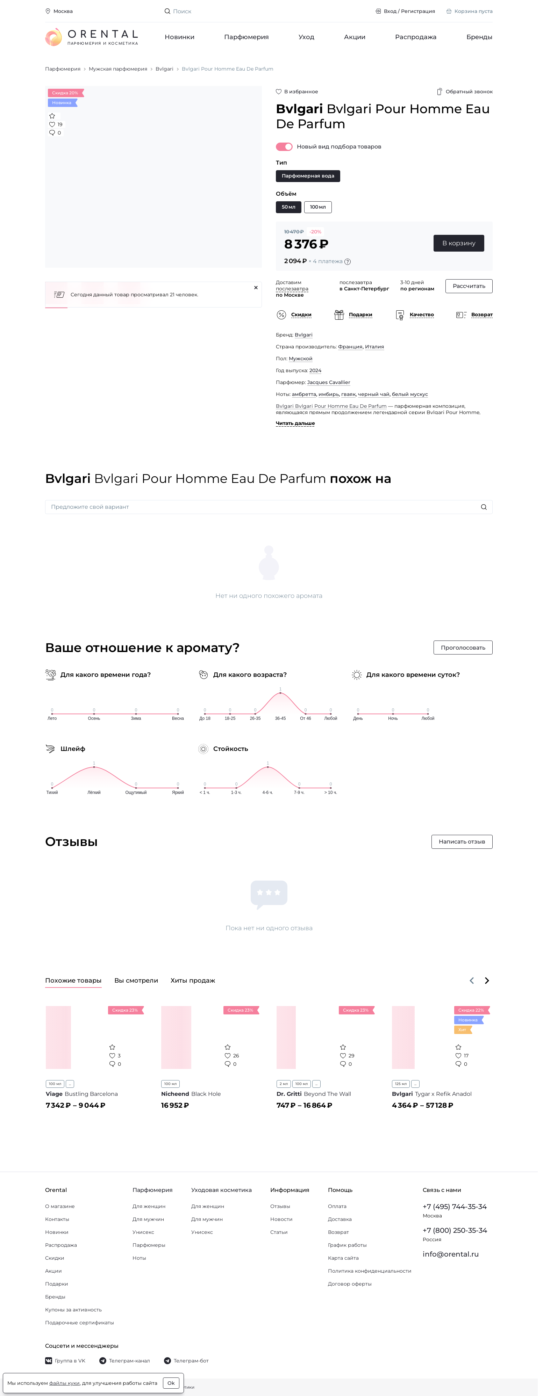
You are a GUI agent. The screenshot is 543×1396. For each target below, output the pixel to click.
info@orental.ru (451, 1254)
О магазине (60, 1206)
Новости (281, 1219)
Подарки (56, 1284)
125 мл (401, 1084)
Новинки (179, 37)
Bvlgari (304, 335)
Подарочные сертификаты (79, 1322)
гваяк (348, 394)
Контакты (57, 1219)
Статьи (279, 1232)
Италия (374, 346)
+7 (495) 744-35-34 (455, 1206)
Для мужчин (148, 1219)
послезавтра (292, 288)
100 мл (55, 1084)
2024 (315, 370)
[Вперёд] (487, 980)
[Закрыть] (256, 287)
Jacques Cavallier (328, 382)
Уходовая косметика (221, 1190)
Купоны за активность (73, 1310)
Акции (354, 37)
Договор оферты (350, 1284)
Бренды (479, 37)
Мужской (301, 358)
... (70, 1084)
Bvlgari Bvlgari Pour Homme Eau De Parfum (331, 406)
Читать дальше (295, 423)
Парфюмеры (149, 1245)
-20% (315, 232)
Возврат (338, 1232)
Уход (306, 37)
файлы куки (64, 1383)
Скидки (54, 1258)
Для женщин (149, 1206)
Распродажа (416, 37)
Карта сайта (343, 1258)
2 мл (284, 1084)
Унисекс (143, 1232)
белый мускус (410, 394)
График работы (347, 1245)
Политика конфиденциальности (370, 1271)
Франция (350, 346)
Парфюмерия (246, 37)
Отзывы (280, 1206)
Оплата (337, 1206)
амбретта (304, 394)
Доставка (340, 1219)
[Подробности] (347, 261)
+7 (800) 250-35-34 (455, 1230)
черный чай (374, 394)
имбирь (329, 394)
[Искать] (484, 507)
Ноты (139, 1258)
